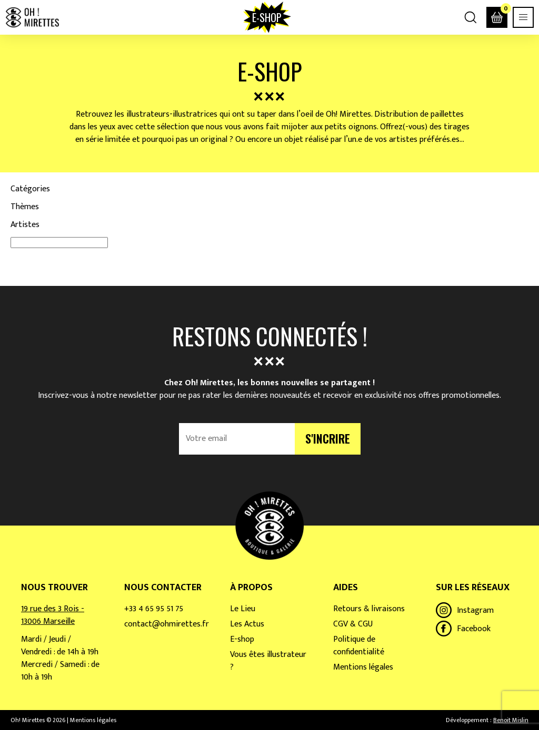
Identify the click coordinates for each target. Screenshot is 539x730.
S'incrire (327, 438)
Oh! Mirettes (32, 17)
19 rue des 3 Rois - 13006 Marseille (52, 615)
